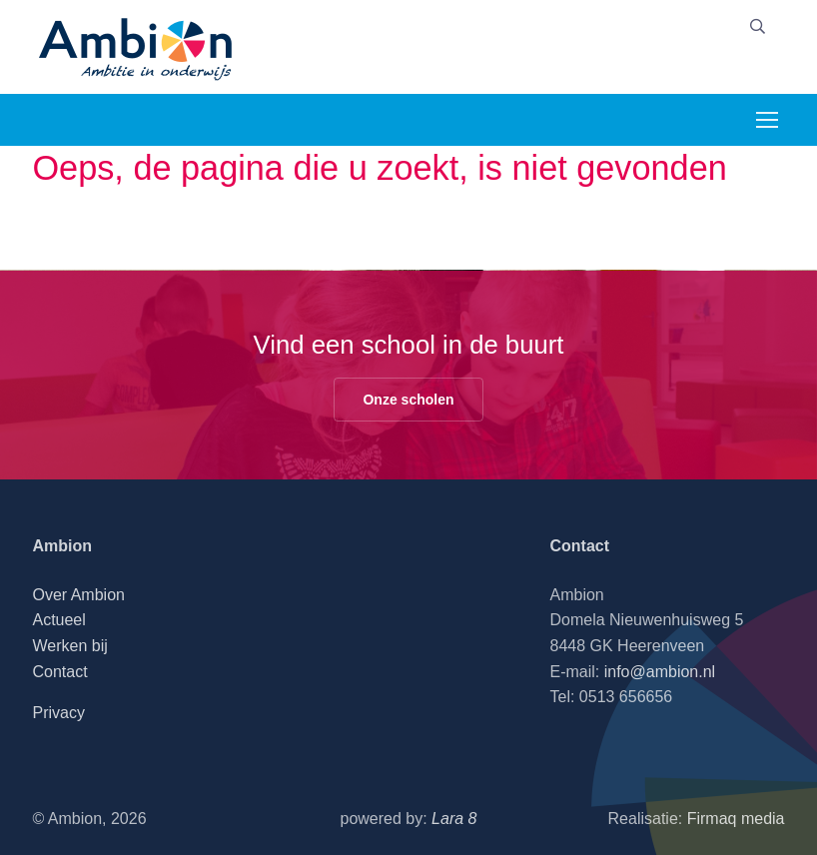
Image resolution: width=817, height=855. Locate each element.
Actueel (58, 619)
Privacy (58, 712)
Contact (59, 671)
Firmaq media (736, 818)
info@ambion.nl (659, 671)
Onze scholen (408, 400)
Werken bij (69, 645)
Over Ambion (78, 594)
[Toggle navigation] (766, 120)
